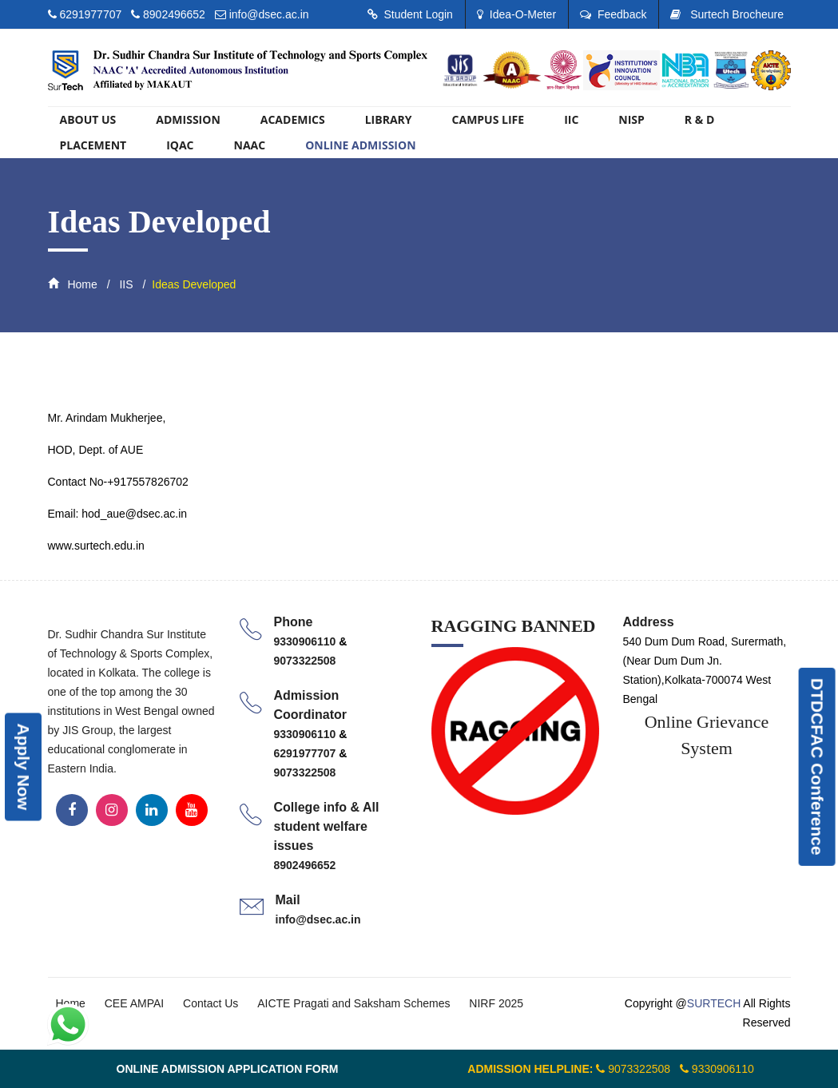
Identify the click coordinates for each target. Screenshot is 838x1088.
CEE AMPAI (134, 1003)
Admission (188, 119)
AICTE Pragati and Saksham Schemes (353, 1003)
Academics (292, 119)
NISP (631, 119)
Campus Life (488, 119)
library (388, 119)
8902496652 (174, 14)
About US (88, 119)
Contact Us (210, 1003)
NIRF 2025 (496, 1003)
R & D (699, 119)
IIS (125, 284)
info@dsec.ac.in (269, 14)
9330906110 (307, 641)
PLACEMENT (93, 145)
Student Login (410, 14)
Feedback (613, 14)
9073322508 (305, 660)
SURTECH (714, 1003)
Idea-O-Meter (516, 14)
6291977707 (92, 14)
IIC (571, 119)
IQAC (179, 145)
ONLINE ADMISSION (360, 145)
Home (72, 284)
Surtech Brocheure (727, 14)
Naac (250, 145)
